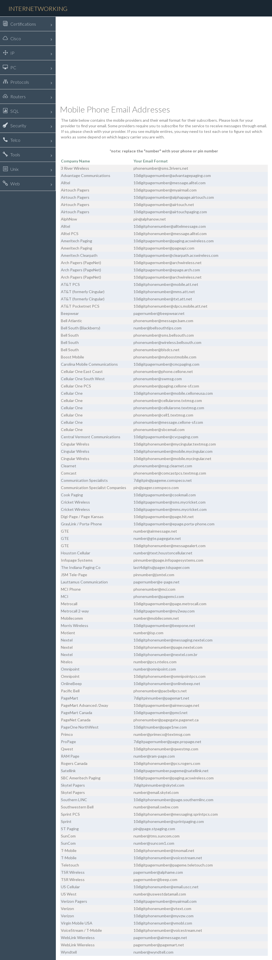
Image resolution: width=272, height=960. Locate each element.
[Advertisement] (164, 60)
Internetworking (38, 8)
